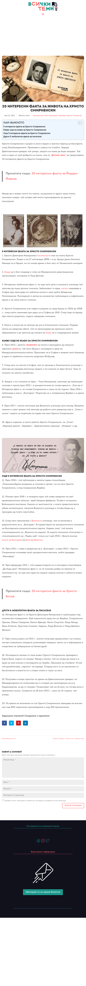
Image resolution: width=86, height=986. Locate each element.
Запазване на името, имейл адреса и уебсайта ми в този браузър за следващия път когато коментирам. (35, 800)
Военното (37, 521)
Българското (38, 116)
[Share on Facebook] (4, 723)
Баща (7, 272)
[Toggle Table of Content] (78, 123)
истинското (44, 256)
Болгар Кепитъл (34, 540)
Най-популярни (51, 116)
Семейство (77, 116)
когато (64, 288)
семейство (31, 345)
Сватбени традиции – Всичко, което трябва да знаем (68, 738)
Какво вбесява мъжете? (9, 738)
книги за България (12, 540)
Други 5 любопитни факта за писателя (22, 137)
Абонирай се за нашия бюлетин (43, 892)
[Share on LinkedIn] (25, 723)
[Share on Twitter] (11, 723)
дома (15, 349)
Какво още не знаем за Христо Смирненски (24, 130)
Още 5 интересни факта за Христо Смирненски (26, 133)
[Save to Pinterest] (18, 723)
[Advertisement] (43, 35)
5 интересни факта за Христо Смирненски (24, 127)
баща (48, 333)
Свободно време (65, 116)
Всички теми (58, 155)
